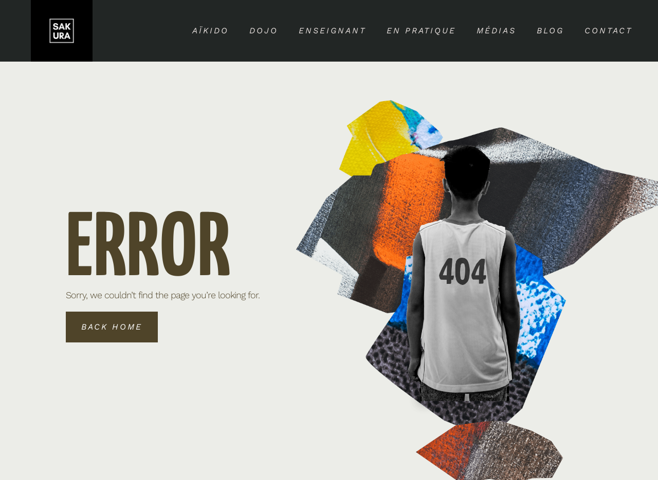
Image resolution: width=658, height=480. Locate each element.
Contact (608, 30)
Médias (496, 30)
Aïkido (210, 30)
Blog (550, 30)
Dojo (263, 30)
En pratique (421, 30)
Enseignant (332, 30)
